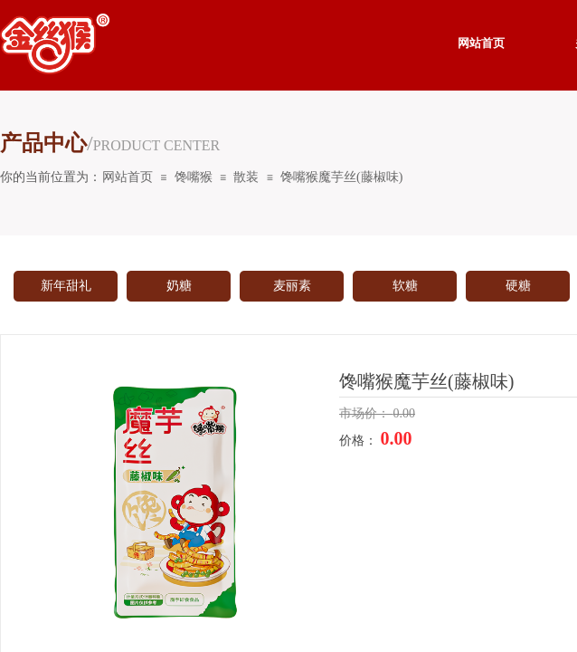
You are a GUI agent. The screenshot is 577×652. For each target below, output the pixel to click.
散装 (246, 177)
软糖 (405, 285)
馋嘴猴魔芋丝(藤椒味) (341, 177)
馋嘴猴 (194, 177)
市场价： (366, 413)
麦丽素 (292, 285)
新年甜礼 (66, 285)
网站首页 (127, 177)
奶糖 (179, 285)
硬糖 (518, 285)
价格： (360, 440)
